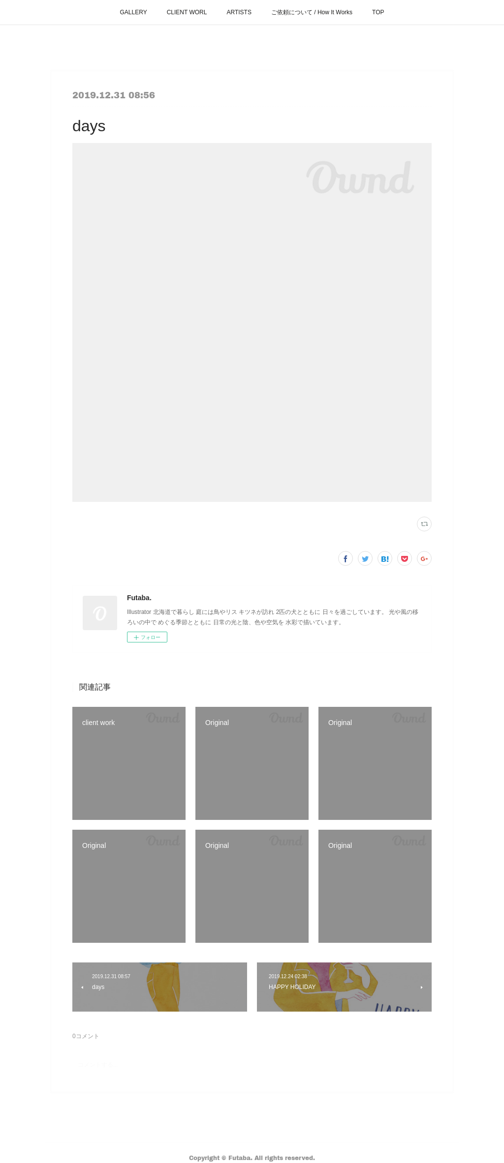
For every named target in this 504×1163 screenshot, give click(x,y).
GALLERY (133, 12)
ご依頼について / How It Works (311, 12)
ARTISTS (238, 12)
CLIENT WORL (187, 12)
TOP (378, 12)
